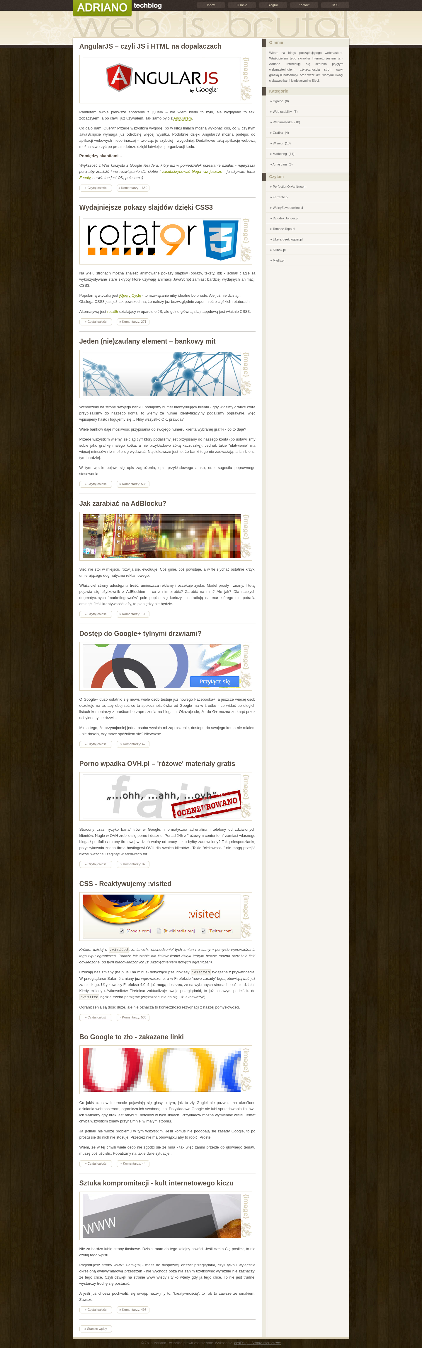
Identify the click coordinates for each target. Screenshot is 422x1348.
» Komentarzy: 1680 (132, 188)
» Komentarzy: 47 (132, 744)
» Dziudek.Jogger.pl (284, 218)
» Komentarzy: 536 (132, 484)
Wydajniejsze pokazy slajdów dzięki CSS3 (146, 207)
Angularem (182, 118)
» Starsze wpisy (95, 1328)
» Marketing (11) (282, 154)
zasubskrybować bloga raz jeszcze (192, 171)
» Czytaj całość (96, 188)
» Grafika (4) (279, 132)
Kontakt (304, 5)
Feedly (85, 177)
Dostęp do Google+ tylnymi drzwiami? (140, 633)
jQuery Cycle (130, 295)
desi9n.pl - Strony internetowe (257, 1342)
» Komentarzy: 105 (132, 614)
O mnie (242, 5)
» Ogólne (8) (279, 101)
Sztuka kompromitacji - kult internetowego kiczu (156, 1182)
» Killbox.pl (278, 250)
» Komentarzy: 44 (132, 1162)
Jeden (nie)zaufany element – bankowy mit (147, 341)
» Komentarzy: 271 (132, 321)
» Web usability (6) (284, 111)
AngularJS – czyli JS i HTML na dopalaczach (150, 46)
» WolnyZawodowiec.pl (286, 207)
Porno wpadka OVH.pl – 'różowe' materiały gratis (157, 763)
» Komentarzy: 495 (132, 1309)
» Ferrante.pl (279, 197)
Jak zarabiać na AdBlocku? (122, 503)
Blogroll (273, 5)
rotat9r (112, 311)
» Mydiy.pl (277, 260)
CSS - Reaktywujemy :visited (125, 884)
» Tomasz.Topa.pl (282, 229)
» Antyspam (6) (281, 164)
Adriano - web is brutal (102, 8)
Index (211, 5)
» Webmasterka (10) (285, 122)
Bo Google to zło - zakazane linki (131, 1036)
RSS (335, 5)
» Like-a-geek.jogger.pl (286, 239)
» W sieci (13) (280, 143)
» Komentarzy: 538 (132, 1016)
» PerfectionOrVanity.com (288, 186)
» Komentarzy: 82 (132, 864)
